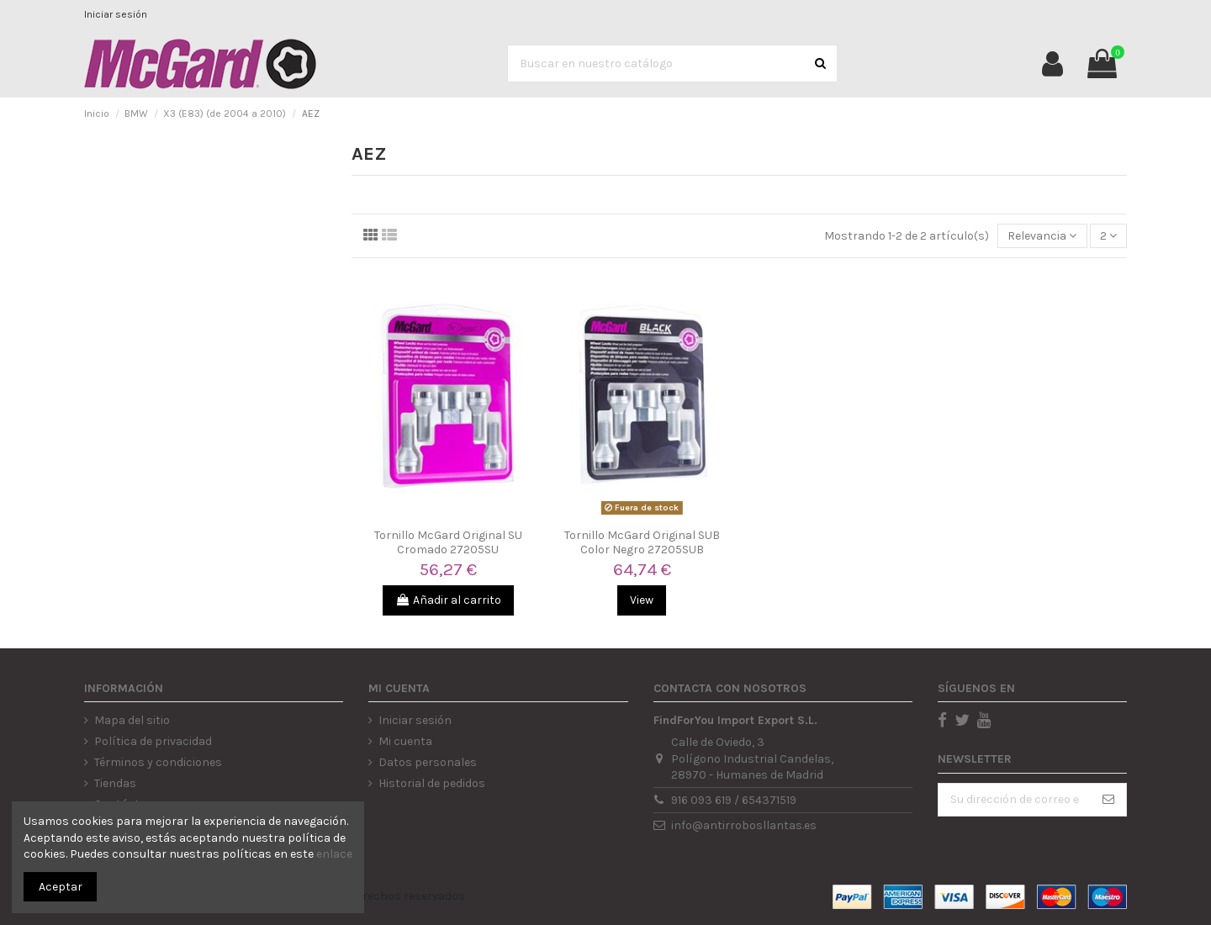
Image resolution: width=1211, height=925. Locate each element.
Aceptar (60, 887)
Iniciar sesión (115, 14)
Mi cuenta (405, 741)
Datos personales (427, 762)
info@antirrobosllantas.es (744, 825)
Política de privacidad (153, 741)
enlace (334, 854)
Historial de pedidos (431, 783)
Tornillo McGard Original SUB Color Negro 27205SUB (642, 542)
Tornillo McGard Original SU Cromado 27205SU (448, 542)
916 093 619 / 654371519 (733, 800)
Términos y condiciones (158, 762)
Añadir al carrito (448, 600)
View (641, 600)
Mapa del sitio (132, 720)
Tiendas (115, 783)
